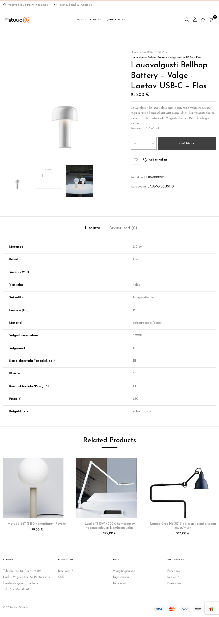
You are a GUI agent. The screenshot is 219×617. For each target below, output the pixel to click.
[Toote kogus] (143, 143)
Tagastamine (121, 577)
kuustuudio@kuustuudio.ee (75, 4)
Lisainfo (92, 228)
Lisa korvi (187, 143)
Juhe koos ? (65, 571)
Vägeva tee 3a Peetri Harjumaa (25, 4)
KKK (61, 577)
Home (134, 52)
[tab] (92, 229)
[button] (211, 20)
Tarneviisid (119, 583)
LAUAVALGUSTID (153, 52)
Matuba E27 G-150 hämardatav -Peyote (36, 523)
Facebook (173, 571)
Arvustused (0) (123, 228)
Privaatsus (174, 583)
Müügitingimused (124, 571)
